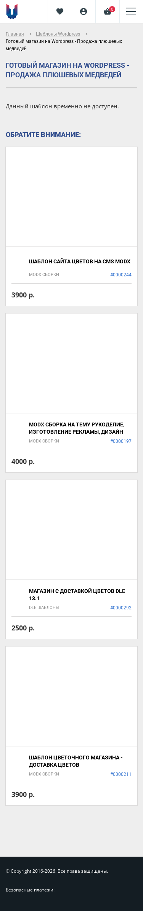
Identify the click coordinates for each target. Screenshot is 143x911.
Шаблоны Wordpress (58, 34)
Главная (15, 34)
